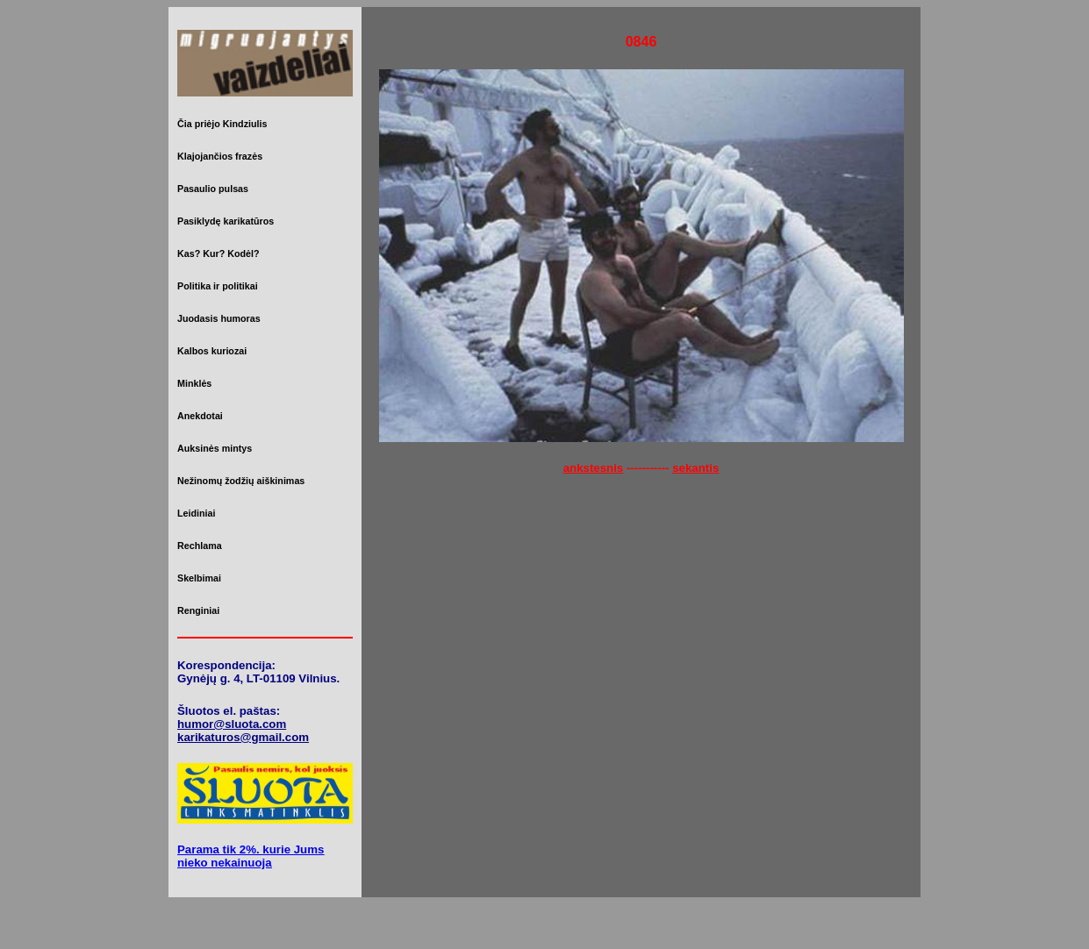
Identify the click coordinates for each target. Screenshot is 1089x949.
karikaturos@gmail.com (243, 737)
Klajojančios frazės (219, 156)
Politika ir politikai (217, 286)
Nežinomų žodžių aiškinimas (240, 480)
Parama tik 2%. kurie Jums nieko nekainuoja (250, 856)
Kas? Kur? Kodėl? (218, 253)
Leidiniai (196, 513)
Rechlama (199, 545)
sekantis (695, 467)
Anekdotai (200, 415)
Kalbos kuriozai (212, 351)
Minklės (194, 383)
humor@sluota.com (231, 724)
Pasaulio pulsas (212, 188)
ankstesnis (593, 467)
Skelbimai (199, 578)
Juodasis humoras (219, 318)
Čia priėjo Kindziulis (222, 123)
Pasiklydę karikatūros (225, 221)
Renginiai (198, 610)
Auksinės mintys (214, 448)
